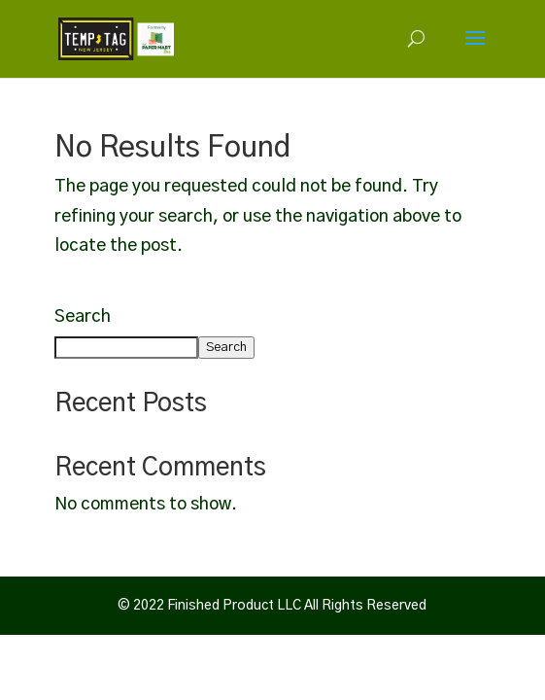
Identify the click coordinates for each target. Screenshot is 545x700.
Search (82, 317)
